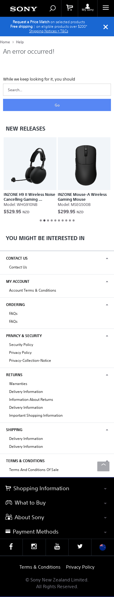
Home (5, 42)
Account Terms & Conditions (32, 290)
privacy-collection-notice (30, 360)
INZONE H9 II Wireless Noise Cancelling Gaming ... (29, 197)
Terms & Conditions (39, 567)
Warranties (18, 383)
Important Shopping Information (36, 415)
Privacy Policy (20, 352)
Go (57, 104)
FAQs (13, 313)
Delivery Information (26, 391)
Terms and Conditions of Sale (34, 469)
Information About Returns (31, 399)
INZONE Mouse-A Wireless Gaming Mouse (82, 197)
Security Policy (21, 344)
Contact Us (18, 267)
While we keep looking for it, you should (39, 79)
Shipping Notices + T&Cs (48, 31)
